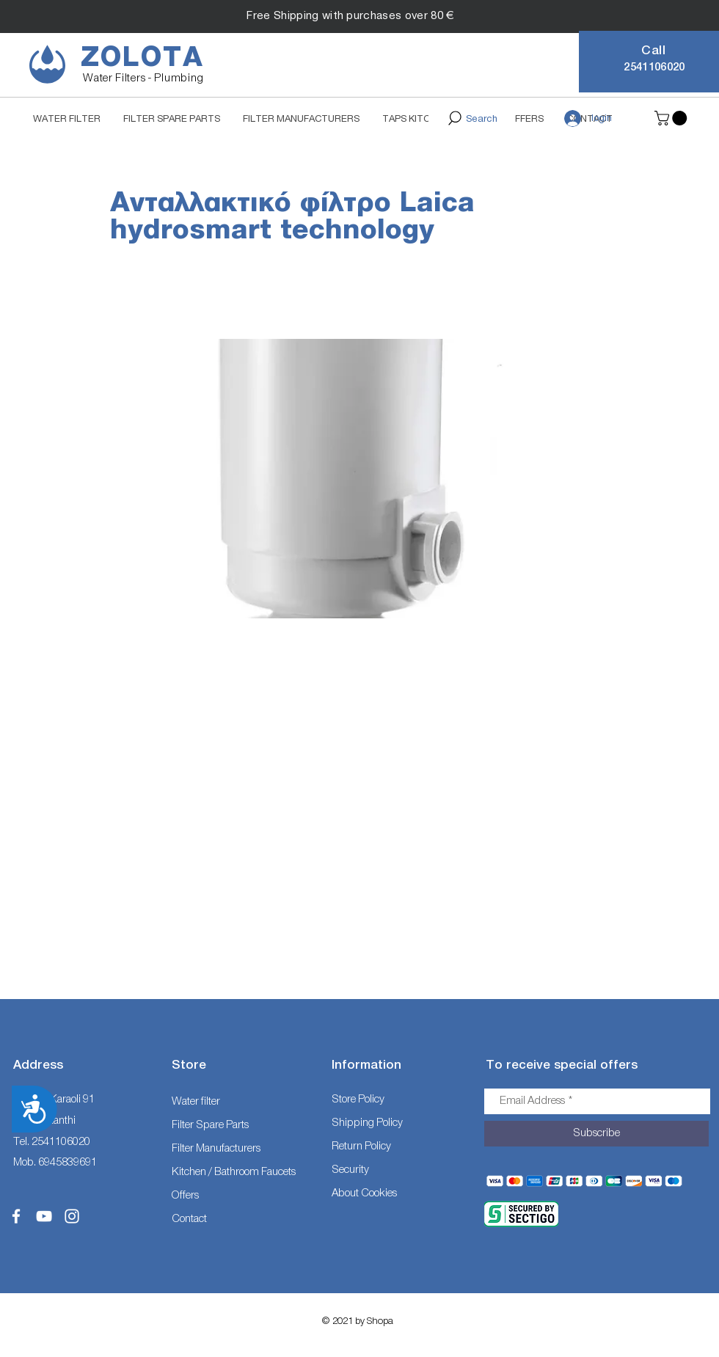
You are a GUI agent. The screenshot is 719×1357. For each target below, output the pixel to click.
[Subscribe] (596, 1133)
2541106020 (61, 1141)
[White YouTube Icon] (44, 1216)
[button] (672, 118)
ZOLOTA (142, 57)
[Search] (471, 118)
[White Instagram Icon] (71, 1216)
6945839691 (67, 1162)
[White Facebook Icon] (16, 1216)
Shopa (380, 1320)
